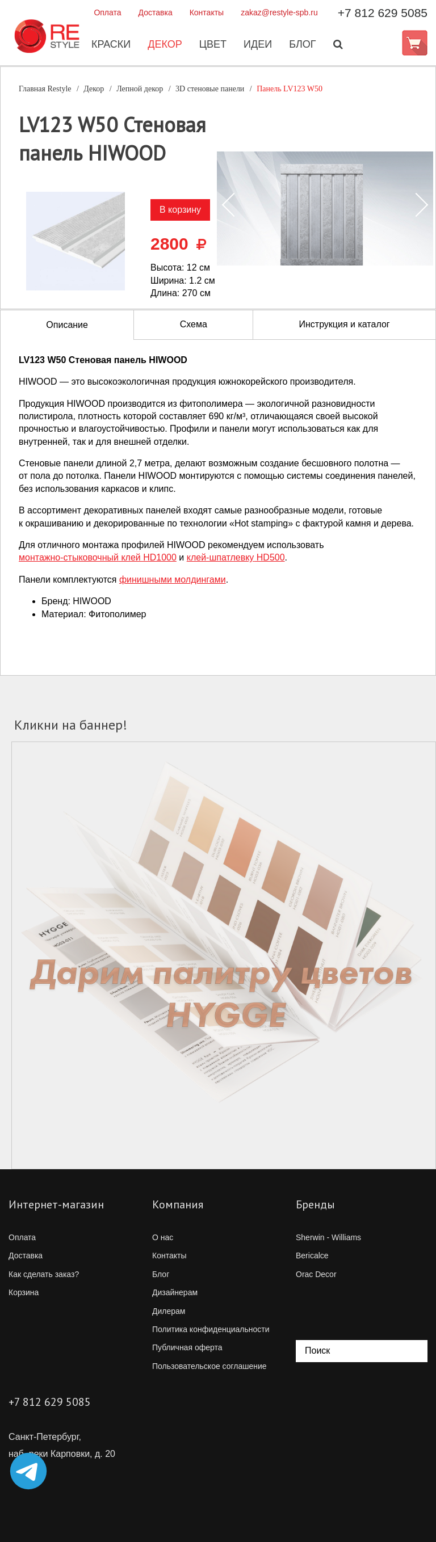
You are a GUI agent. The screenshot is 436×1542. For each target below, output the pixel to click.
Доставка (156, 12)
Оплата (107, 12)
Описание (67, 325)
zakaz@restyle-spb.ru (279, 12)
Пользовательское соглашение (209, 1366)
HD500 (236, 557)
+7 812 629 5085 (382, 12)
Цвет (212, 44)
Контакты (207, 12)
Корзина (24, 1292)
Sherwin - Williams (328, 1237)
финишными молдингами (172, 579)
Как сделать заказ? (44, 1274)
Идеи (257, 44)
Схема (193, 324)
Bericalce (312, 1255)
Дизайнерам (175, 1292)
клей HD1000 (98, 557)
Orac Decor (316, 1274)
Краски (110, 44)
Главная (45, 89)
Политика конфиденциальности (211, 1329)
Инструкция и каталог (344, 324)
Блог (301, 44)
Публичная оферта (187, 1347)
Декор (164, 44)
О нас (162, 1237)
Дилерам (168, 1311)
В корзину (180, 209)
